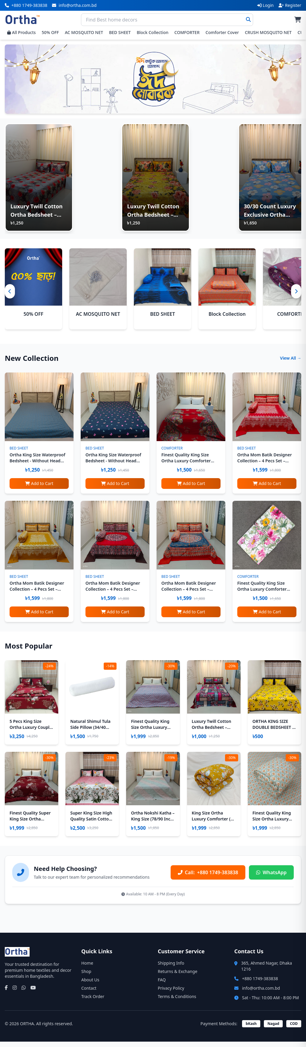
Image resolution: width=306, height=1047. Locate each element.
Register (290, 5)
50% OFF (50, 32)
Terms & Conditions (177, 1002)
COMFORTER (187, 32)
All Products (21, 32)
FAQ (162, 985)
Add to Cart (39, 488)
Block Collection (152, 32)
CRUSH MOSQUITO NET (268, 32)
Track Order (92, 1002)
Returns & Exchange (177, 977)
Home (87, 968)
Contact (89, 993)
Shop (86, 977)
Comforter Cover (222, 32)
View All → (290, 363)
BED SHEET (120, 32)
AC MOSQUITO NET (84, 32)
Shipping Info (171, 968)
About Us (90, 985)
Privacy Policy (171, 993)
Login (265, 5)
